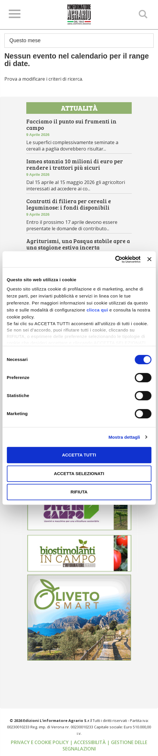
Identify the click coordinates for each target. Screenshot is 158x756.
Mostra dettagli (124, 437)
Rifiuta (78, 491)
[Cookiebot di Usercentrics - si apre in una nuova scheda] (114, 259)
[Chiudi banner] (149, 259)
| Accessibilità (88, 743)
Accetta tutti (79, 454)
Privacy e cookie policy (40, 743)
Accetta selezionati (79, 473)
